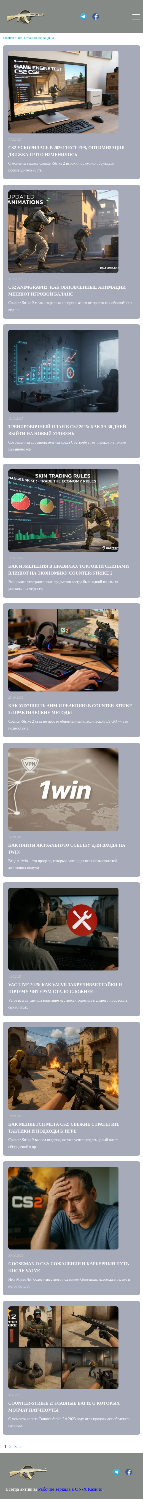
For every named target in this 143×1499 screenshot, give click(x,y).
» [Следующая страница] (21, 1446)
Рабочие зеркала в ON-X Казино (70, 1489)
